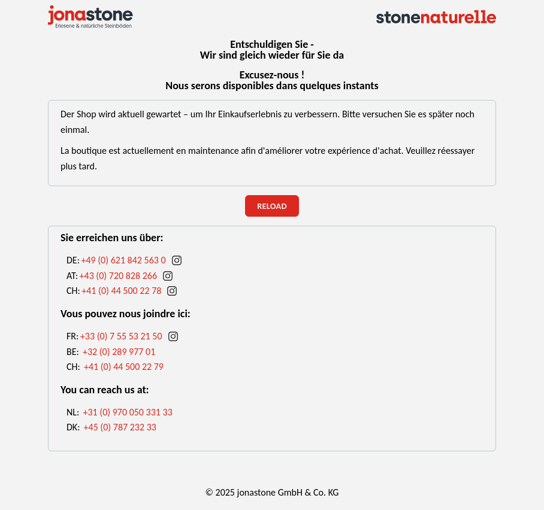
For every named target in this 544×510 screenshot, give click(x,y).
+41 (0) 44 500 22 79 (124, 366)
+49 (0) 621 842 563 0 (123, 260)
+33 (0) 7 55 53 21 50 (121, 336)
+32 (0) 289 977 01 (119, 351)
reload (271, 206)
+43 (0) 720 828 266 (118, 275)
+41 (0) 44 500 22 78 (121, 290)
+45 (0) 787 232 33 (120, 427)
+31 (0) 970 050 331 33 (127, 412)
